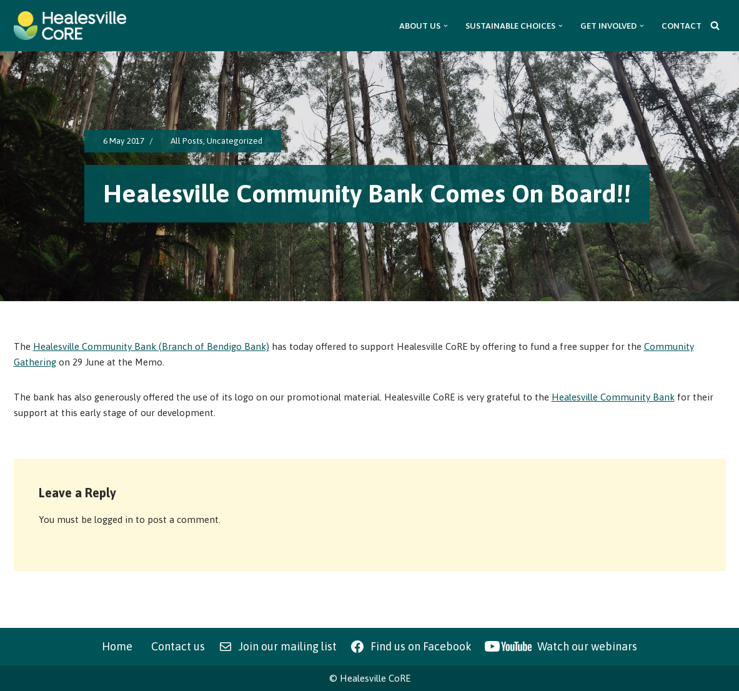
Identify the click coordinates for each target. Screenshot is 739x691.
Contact (682, 26)
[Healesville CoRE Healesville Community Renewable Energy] (70, 25)
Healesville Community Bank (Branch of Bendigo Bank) (151, 346)
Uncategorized (234, 141)
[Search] (715, 25)
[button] (446, 26)
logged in (113, 519)
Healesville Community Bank (613, 397)
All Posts (187, 141)
